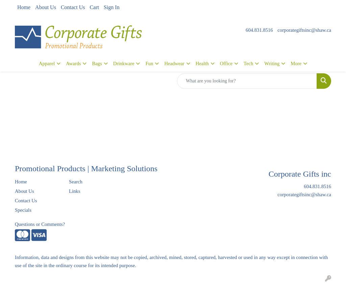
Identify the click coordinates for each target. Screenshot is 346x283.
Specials (23, 210)
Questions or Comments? (40, 224)
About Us (45, 7)
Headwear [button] (174, 63)
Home (23, 7)
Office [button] (226, 63)
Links (74, 191)
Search (75, 181)
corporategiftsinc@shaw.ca (304, 30)
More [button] (296, 63)
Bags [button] (97, 63)
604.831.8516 (259, 30)
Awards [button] (73, 63)
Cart (94, 7)
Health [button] (202, 63)
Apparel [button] (47, 63)
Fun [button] (149, 63)
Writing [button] (271, 63)
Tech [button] (248, 63)
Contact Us (73, 7)
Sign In (112, 7)
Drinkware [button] (123, 63)
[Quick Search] (247, 81)
